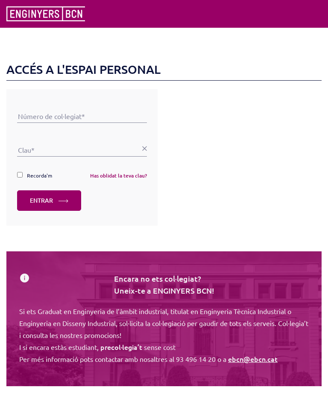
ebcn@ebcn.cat (253, 359)
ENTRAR (49, 200)
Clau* (82, 138)
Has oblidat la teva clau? (118, 175)
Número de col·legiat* (82, 104)
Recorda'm (39, 175)
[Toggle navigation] (316, 14)
